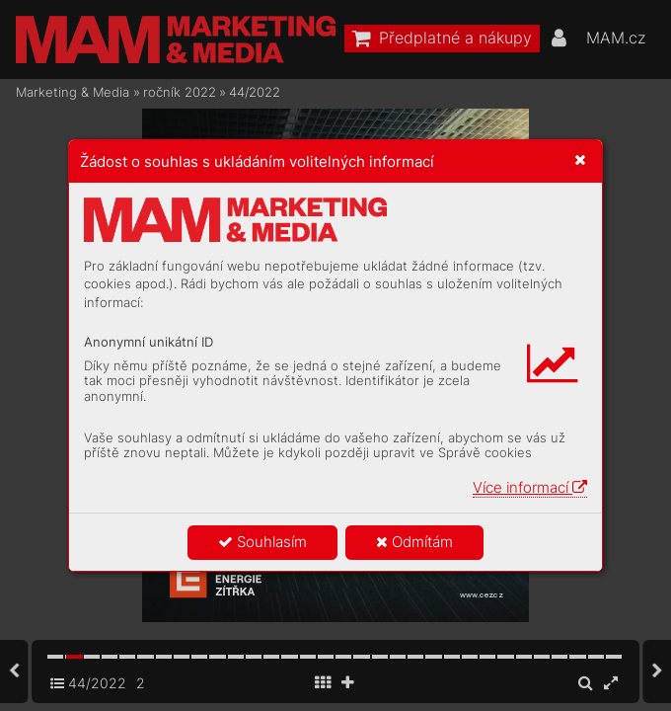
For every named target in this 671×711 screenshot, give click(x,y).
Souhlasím (262, 541)
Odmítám (414, 541)
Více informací (530, 487)
